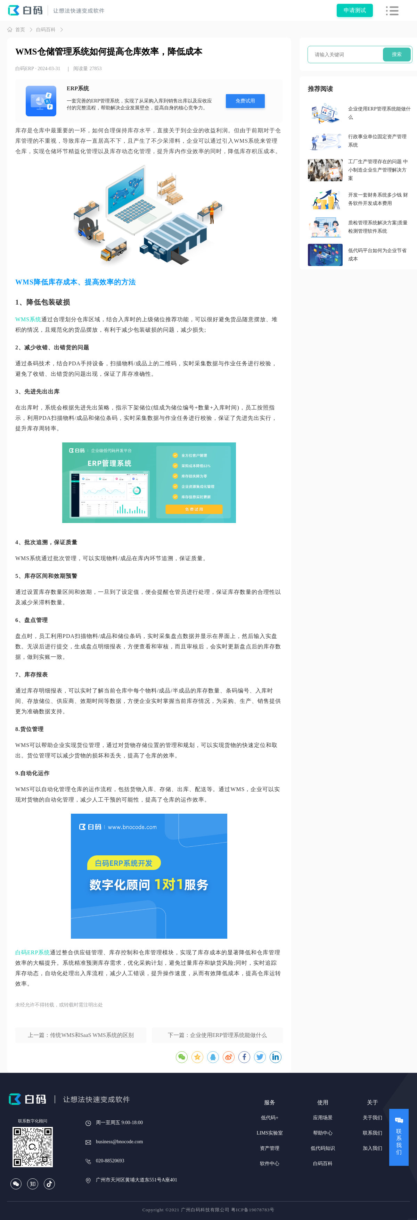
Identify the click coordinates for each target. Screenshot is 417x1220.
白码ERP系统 (32, 952)
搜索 (397, 54)
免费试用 (245, 100)
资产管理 (269, 1148)
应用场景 (323, 1117)
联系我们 (372, 1133)
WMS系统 (28, 319)
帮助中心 (323, 1133)
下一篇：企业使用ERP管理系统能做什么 (217, 1035)
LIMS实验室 (270, 1133)
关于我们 (372, 1117)
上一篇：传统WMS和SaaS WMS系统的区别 (80, 1035)
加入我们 (372, 1148)
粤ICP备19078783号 (253, 1209)
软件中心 (269, 1163)
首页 (16, 29)
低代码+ (269, 1117)
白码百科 (46, 29)
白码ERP (24, 68)
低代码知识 (323, 1148)
